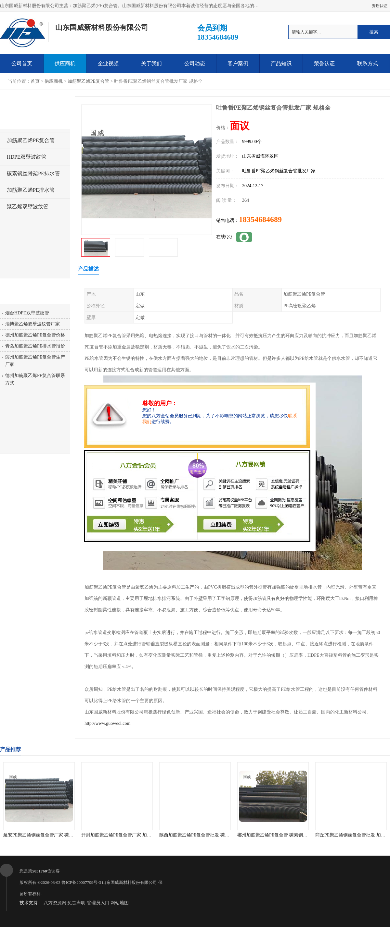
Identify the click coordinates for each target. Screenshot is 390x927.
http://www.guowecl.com (107, 723)
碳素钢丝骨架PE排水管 (33, 173)
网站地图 (119, 902)
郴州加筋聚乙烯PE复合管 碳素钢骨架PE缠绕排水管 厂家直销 (298, 835)
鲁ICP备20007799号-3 (81, 882)
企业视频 (108, 63)
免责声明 (76, 902)
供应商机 (65, 63)
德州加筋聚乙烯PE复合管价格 (35, 335)
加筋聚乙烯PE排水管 (31, 190)
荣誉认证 (324, 63)
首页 (35, 81)
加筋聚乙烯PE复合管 (88, 81)
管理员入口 (98, 902)
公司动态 (194, 63)
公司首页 (21, 63)
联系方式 (367, 63)
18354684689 (260, 219)
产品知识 (281, 63)
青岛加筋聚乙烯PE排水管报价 (35, 346)
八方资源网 (55, 902)
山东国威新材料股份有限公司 (129, 882)
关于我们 (151, 63)
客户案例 (238, 63)
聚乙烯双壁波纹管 (27, 206)
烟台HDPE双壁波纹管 (27, 313)
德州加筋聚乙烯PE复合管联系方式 (35, 379)
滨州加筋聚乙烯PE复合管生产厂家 (35, 361)
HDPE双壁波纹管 (26, 157)
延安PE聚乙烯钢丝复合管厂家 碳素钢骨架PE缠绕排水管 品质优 (66, 835)
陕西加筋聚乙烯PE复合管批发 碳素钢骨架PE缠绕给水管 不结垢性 (225, 835)
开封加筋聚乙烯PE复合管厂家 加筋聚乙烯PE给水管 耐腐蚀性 (142, 835)
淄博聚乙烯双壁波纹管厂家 (32, 324)
